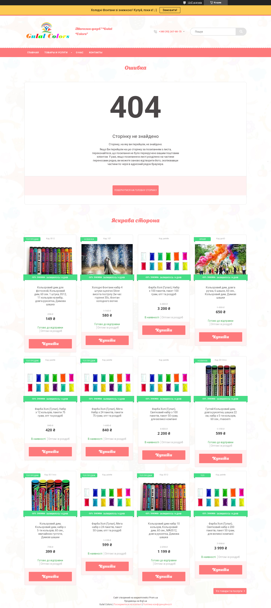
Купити (50, 344)
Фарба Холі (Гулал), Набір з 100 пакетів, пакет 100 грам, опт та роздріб (164, 291)
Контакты (95, 52)
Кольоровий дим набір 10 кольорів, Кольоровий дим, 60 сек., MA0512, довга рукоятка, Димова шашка (164, 530)
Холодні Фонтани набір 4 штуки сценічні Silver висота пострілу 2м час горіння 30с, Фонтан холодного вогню (107, 294)
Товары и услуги (56, 52)
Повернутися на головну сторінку (135, 190)
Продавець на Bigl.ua (135, 601)
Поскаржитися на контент (127, 604)
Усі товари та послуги (229, 591)
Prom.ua (153, 597)
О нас (79, 52)
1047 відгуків (195, 2)
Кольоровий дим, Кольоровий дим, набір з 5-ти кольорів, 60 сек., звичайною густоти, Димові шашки (50, 530)
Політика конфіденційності (157, 604)
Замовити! (170, 10)
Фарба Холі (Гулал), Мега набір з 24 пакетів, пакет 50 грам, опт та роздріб (107, 527)
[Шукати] (241, 32)
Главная (33, 52)
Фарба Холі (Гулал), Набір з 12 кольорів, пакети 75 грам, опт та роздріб (50, 412)
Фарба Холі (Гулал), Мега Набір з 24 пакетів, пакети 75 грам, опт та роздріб (107, 412)
